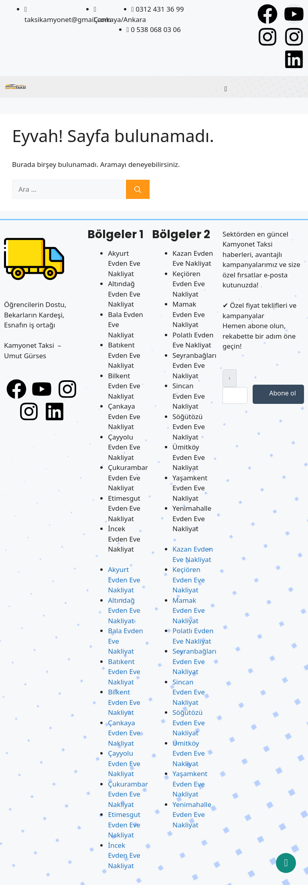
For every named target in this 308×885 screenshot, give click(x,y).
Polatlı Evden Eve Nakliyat (192, 340)
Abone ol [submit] (278, 393)
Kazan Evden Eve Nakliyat (192, 258)
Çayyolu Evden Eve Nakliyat (124, 447)
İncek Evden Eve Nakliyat (124, 539)
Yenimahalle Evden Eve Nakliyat (191, 518)
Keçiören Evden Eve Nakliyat (188, 284)
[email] (235, 395)
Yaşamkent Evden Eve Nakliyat (189, 488)
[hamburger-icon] (226, 88)
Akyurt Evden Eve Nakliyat (124, 263)
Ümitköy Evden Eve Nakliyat (188, 457)
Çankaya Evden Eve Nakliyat (124, 416)
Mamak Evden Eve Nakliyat (188, 314)
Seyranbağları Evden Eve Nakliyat (194, 365)
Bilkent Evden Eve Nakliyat (124, 386)
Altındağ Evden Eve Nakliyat (124, 294)
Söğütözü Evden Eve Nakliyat (188, 426)
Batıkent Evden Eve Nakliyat (124, 355)
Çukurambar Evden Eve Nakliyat (128, 477)
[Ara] (138, 189)
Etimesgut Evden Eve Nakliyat (124, 508)
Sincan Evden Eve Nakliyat (188, 396)
